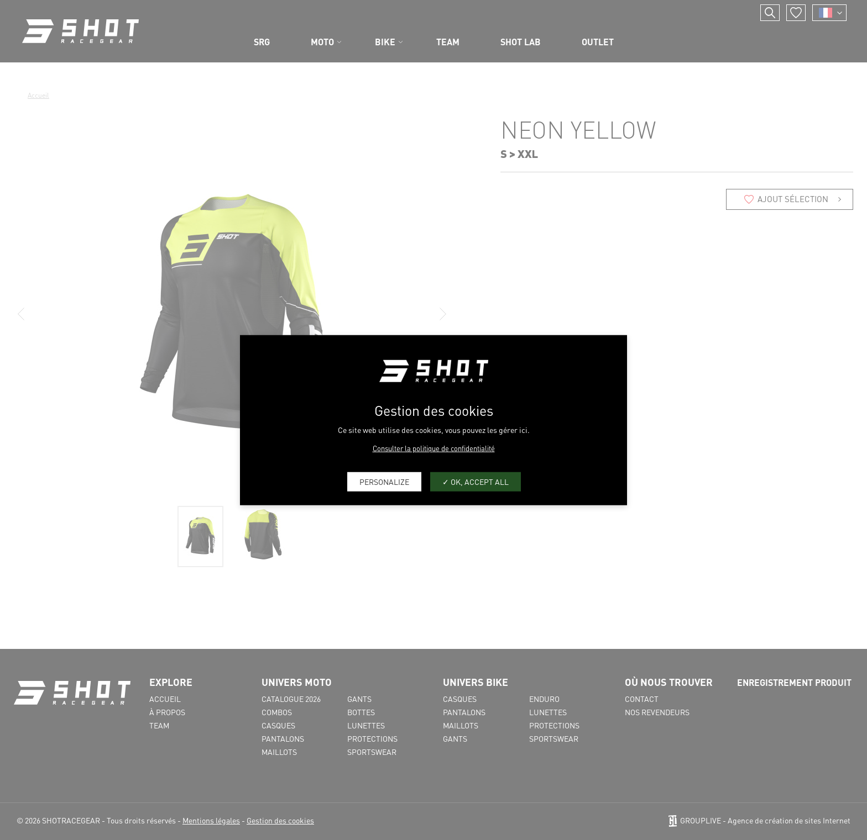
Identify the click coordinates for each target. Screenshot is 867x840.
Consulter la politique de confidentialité (434, 447)
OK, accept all (475, 482)
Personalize (384, 482)
